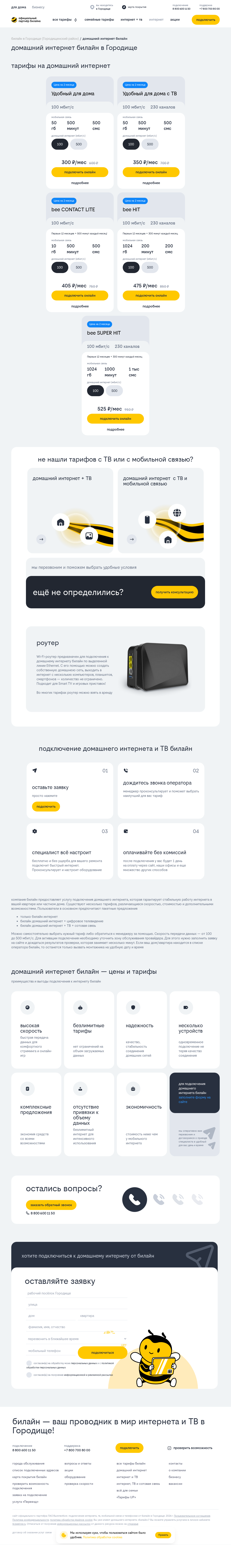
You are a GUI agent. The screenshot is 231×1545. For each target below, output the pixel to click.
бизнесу (175, 1477)
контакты (175, 1463)
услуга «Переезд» (25, 1501)
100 (60, 144)
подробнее (80, 183)
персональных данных (84, 1363)
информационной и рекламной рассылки (88, 1375)
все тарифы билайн (131, 1463)
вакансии (175, 1483)
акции (175, 19)
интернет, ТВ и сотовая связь (138, 1483)
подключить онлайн (79, 172)
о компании (177, 1470)
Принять (163, 1535)
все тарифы (65, 20)
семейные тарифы (99, 19)
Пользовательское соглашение (192, 1515)
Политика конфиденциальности (30, 1519)
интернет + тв (131, 19)
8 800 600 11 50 (181, 8)
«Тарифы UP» (126, 1497)
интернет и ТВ (127, 1477)
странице (132, 1524)
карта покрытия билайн (29, 1477)
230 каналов (162, 107)
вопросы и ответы (78, 1463)
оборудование (75, 1477)
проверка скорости (79, 1483)
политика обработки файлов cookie (71, 1519)
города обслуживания (28, 1463)
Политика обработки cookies (102, 1537)
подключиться (102, 1352)
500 (79, 144)
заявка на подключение (29, 1495)
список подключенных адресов (35, 1470)
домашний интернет (132, 1470)
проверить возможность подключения (30, 1486)
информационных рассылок (73, 1524)
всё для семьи (127, 1490)
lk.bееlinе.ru (19, 1524)
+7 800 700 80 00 (209, 8)
